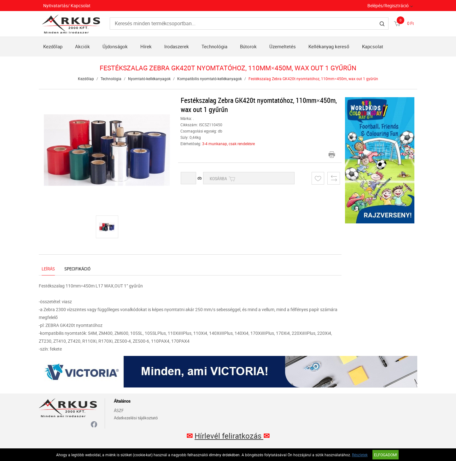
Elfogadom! (385, 454)
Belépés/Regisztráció (388, 6)
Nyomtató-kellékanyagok (149, 78)
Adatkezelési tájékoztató (136, 418)
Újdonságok (115, 46)
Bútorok (248, 46)
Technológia (214, 46)
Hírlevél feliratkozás (229, 436)
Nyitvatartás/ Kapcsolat (67, 6)
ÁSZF (119, 410)
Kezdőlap (52, 46)
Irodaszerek (176, 46)
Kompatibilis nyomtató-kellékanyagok (209, 78)
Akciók (82, 46)
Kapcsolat (372, 46)
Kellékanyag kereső (328, 46)
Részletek (360, 454)
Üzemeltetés (282, 46)
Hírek (146, 46)
